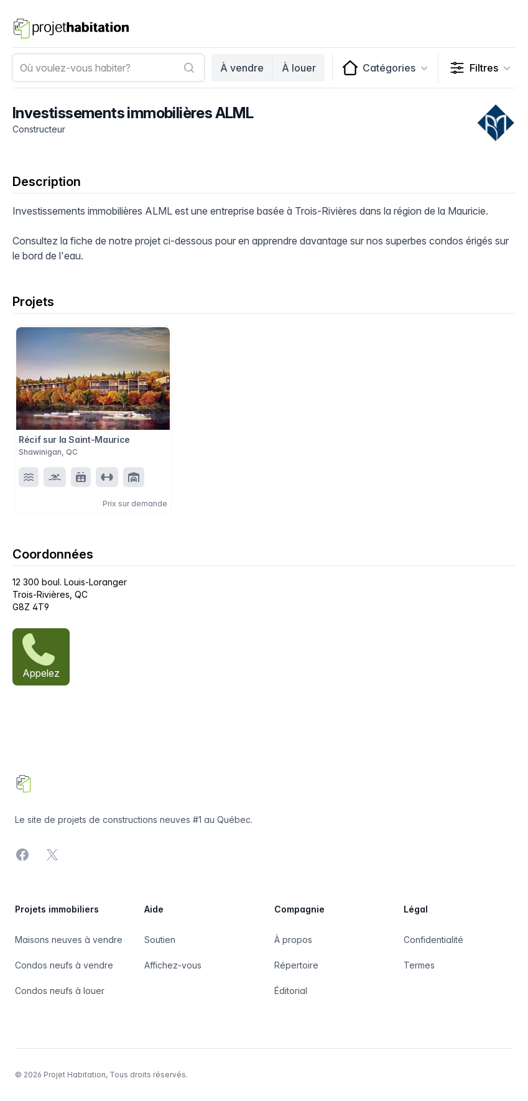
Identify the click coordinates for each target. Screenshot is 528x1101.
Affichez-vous (172, 965)
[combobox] (108, 67)
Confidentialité (433, 939)
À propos (293, 939)
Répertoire (296, 965)
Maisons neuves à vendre (69, 939)
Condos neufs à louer (59, 990)
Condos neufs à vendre (64, 965)
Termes (419, 965)
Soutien (159, 939)
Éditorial (290, 990)
